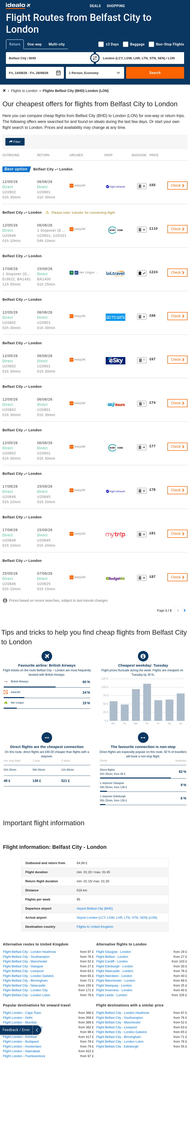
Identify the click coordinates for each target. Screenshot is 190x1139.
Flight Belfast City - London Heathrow (29, 952)
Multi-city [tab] (57, 44)
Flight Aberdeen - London (114, 976)
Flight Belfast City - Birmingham (25, 980)
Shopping (116, 6)
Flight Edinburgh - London (114, 966)
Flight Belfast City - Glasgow (23, 966)
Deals (95, 6)
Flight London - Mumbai (20, 1022)
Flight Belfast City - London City (25, 990)
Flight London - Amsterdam (22, 1046)
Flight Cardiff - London (112, 961)
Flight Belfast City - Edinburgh (117, 1046)
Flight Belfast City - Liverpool (23, 971)
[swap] (95, 58)
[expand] (4, 1030)
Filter (17, 142)
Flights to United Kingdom (95, 927)
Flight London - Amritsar (20, 1037)
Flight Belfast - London (112, 957)
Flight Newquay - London (114, 985)
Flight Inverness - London (114, 990)
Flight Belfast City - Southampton (26, 957)
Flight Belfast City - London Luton (26, 995)
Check (178, 185)
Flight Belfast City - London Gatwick (28, 976)
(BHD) (95, 908)
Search (155, 73)
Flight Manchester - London (115, 980)
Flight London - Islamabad (21, 1051)
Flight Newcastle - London (114, 971)
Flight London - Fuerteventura (24, 1056)
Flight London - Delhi (17, 1017)
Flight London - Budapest (21, 1041)
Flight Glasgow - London (113, 952)
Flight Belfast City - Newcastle (24, 985)
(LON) (117, 917)
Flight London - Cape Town (22, 1013)
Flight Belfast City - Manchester (25, 961)
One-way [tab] (34, 44)
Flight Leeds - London (111, 995)
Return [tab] (14, 44)
